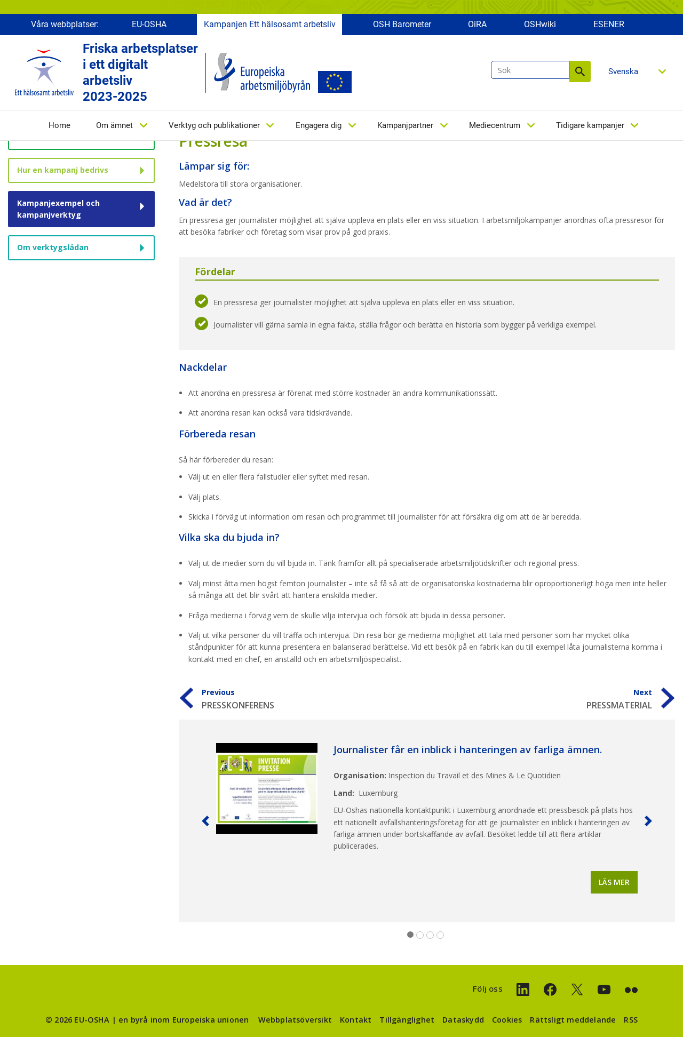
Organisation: (359, 775)
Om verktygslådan (53, 247)
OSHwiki (540, 25)
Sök (580, 72)
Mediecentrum (494, 126)
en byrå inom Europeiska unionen (183, 1020)
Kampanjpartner (405, 126)
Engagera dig (319, 126)
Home (59, 126)
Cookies (507, 1020)
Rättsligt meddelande (573, 1020)
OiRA (477, 25)
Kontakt (355, 1020)
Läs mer (614, 882)
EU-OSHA (149, 25)
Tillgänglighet (406, 1020)
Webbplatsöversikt (295, 1020)
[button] (205, 821)
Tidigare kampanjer (590, 126)
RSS (631, 1020)
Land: (343, 793)
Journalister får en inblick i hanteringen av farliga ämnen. (467, 749)
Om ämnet (114, 126)
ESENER (608, 25)
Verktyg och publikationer (214, 126)
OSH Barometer (402, 25)
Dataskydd (463, 1020)
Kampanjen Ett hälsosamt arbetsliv (270, 25)
